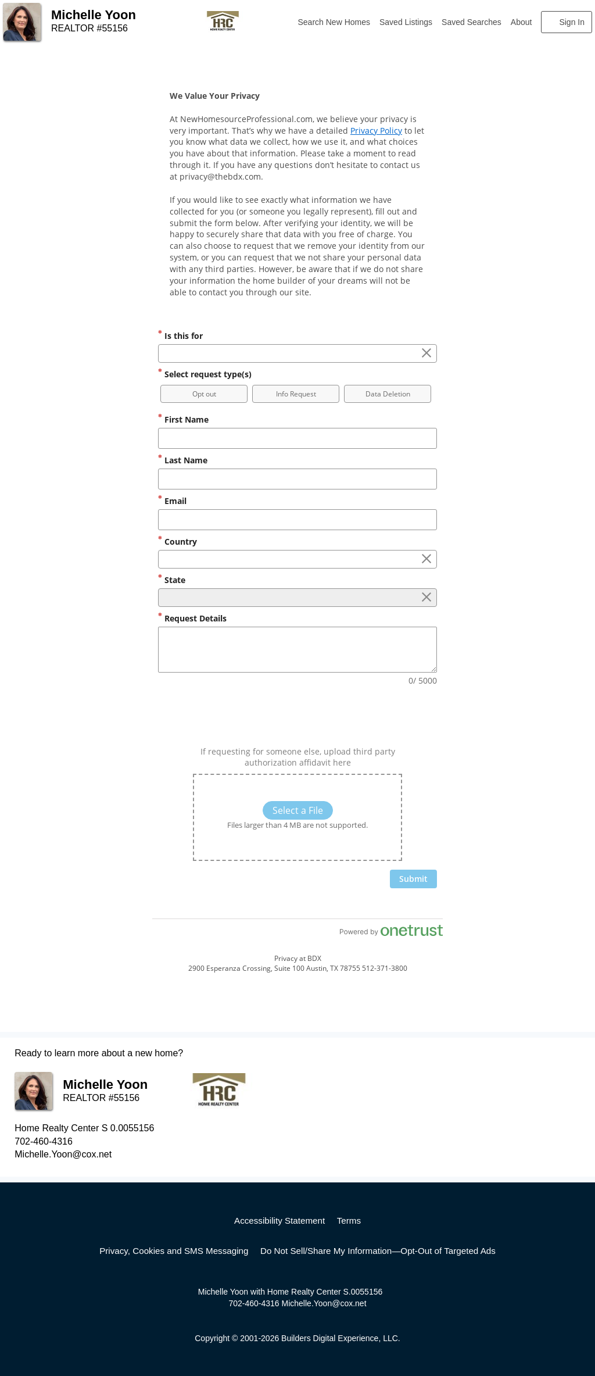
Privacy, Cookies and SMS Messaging (173, 1251)
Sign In (572, 22)
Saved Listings (405, 22)
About (521, 22)
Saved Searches (471, 22)
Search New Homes (334, 22)
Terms (349, 1220)
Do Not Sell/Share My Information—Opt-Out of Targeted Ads (378, 1251)
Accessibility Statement (279, 1220)
